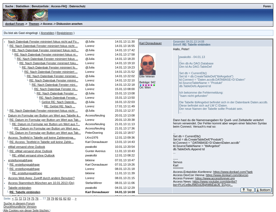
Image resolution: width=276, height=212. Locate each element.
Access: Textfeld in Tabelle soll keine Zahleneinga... (41, 137)
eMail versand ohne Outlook (26, 146)
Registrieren (65, 33)
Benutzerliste (40, 6)
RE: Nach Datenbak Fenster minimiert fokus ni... (46, 54)
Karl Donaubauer (150, 43)
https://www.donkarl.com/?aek (233, 171)
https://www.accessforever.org (215, 178)
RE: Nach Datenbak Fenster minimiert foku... (48, 63)
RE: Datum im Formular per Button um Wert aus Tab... (45, 119)
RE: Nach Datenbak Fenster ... (57, 93)
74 (28, 198)
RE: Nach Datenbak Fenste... (58, 97)
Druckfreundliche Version (20, 206)
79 (52, 198)
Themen (34, 23)
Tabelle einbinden (19, 187)
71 (16, 198)
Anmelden (47, 33)
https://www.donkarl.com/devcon (227, 175)
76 (36, 198)
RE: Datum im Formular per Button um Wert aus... (47, 128)
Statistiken (22, 6)
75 (32, 198)
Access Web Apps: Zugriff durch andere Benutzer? (41, 178)
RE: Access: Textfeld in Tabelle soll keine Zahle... (41, 141)
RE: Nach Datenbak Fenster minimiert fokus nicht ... (43, 45)
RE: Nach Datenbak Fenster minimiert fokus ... (47, 58)
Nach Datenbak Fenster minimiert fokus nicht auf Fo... (43, 41)
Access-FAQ (59, 6)
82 (65, 198)
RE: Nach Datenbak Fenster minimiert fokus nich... (45, 50)
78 (48, 198)
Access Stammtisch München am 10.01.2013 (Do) (41, 182)
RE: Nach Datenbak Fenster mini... (55, 84)
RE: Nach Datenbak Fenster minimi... (53, 80)
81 (60, 198)
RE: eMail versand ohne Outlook (30, 151)
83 (69, 198)
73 (24, 198)
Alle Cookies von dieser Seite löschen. (27, 210)
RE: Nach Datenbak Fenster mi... (56, 89)
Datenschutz (77, 6)
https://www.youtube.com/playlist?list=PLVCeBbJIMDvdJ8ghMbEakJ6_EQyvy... (205, 183)
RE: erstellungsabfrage (24, 164)
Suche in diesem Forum (19, 203)
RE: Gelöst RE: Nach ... (59, 106)
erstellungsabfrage (20, 160)
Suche (9, 6)
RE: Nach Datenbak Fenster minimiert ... (50, 71)
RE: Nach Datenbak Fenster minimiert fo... (50, 67)
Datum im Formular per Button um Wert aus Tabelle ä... (44, 115)
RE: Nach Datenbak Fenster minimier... (52, 76)
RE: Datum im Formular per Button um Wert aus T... (46, 124)
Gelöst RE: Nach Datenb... (59, 102)
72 (20, 198)
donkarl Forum (14, 23)
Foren (267, 6)
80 (56, 198)
